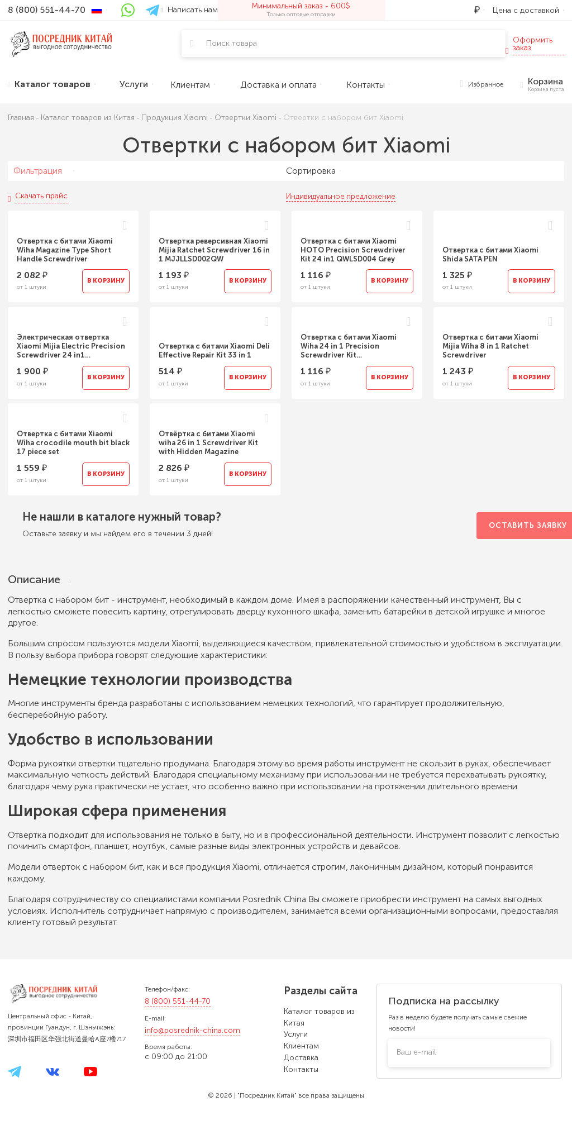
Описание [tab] (39, 581)
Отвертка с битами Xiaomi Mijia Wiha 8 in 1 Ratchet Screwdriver (490, 347)
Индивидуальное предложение (340, 196)
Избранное (482, 84)
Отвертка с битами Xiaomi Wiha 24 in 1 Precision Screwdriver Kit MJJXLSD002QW (349, 347)
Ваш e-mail (416, 1052)
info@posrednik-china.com (192, 1030)
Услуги (296, 1034)
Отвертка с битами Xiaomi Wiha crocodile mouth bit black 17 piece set (73, 444)
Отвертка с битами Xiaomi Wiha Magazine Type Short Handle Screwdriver (65, 250)
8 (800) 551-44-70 (178, 1001)
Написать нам (189, 10)
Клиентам (301, 1046)
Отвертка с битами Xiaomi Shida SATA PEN (490, 254)
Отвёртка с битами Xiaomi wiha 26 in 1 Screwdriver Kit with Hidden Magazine (208, 444)
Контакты (301, 1069)
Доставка (301, 1057)
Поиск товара (231, 43)
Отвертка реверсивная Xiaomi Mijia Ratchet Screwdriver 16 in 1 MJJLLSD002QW (214, 250)
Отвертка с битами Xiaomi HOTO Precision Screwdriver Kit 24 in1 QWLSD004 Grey (353, 250)
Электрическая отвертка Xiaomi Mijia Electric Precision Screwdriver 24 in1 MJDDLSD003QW (71, 347)
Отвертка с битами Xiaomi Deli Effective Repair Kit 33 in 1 (214, 351)
